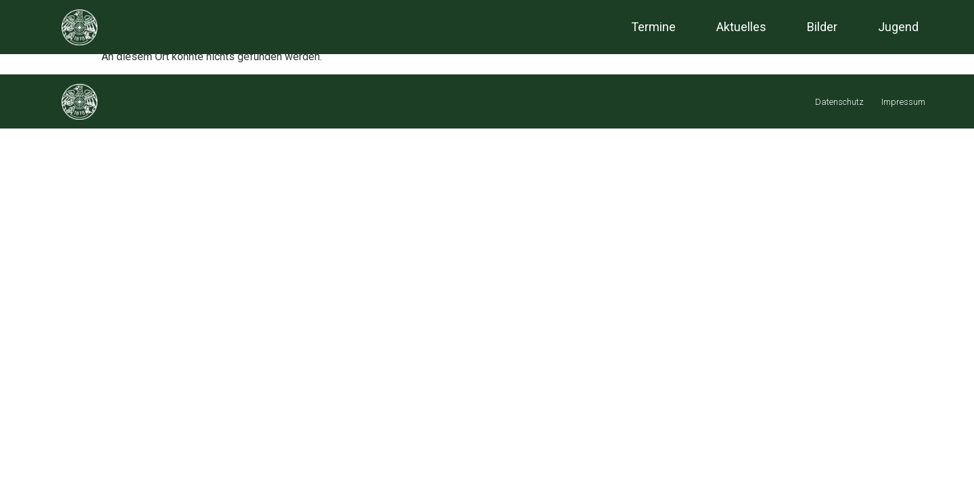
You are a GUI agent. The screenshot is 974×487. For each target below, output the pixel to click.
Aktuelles (741, 27)
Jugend (898, 27)
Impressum (903, 102)
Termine (653, 27)
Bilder (822, 27)
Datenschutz (839, 102)
